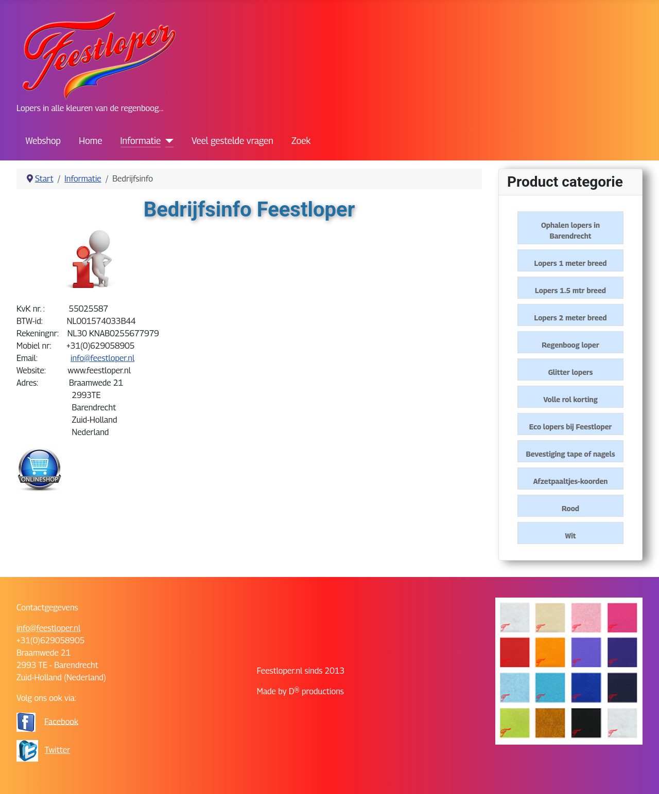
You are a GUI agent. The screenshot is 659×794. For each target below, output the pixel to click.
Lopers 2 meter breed (570, 317)
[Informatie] (167, 141)
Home (90, 140)
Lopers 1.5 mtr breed (570, 290)
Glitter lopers (570, 372)
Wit (570, 535)
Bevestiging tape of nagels (570, 453)
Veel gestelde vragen (232, 140)
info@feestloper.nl (102, 358)
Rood (570, 508)
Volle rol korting (570, 399)
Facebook (61, 721)
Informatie (140, 140)
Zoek (300, 140)
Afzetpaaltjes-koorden (570, 481)
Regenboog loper (570, 344)
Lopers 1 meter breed (570, 263)
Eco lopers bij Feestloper (570, 426)
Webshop (43, 140)
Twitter (58, 750)
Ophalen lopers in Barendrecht (570, 230)
